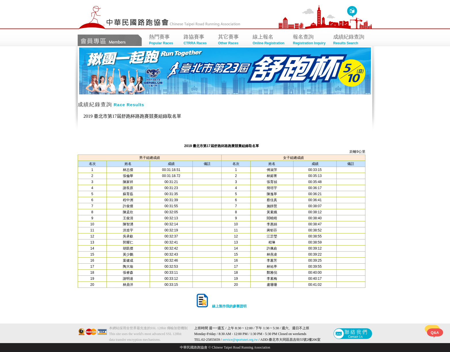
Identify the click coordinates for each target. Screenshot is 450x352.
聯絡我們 (352, 333)
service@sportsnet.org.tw (240, 340)
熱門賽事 (163, 40)
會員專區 (110, 40)
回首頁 (352, 12)
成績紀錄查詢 (350, 40)
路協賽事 (198, 40)
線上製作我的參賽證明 (221, 306)
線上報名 (270, 40)
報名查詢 (310, 40)
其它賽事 (232, 40)
